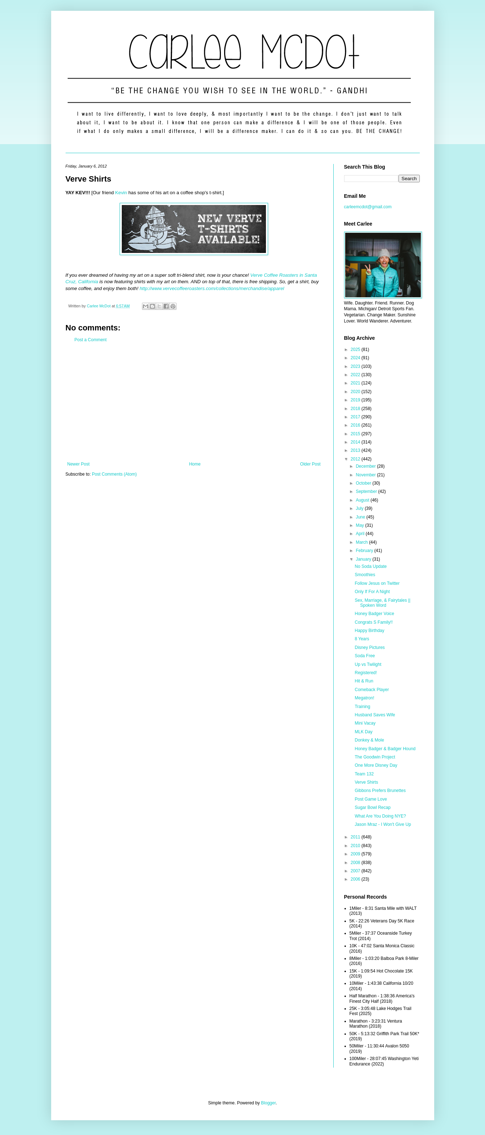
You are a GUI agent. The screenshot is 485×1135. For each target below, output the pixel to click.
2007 (356, 870)
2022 (356, 374)
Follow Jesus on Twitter (377, 583)
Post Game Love (371, 799)
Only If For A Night (372, 591)
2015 (356, 433)
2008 (356, 862)
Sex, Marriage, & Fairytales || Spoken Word (382, 603)
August (363, 500)
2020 (356, 391)
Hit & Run (364, 681)
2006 (356, 879)
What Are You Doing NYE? (380, 816)
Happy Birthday (369, 630)
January (364, 559)
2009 (356, 853)
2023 (356, 366)
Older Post (310, 464)
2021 (356, 383)
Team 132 (364, 773)
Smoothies (365, 574)
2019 (356, 399)
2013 (356, 450)
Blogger (268, 1102)
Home (195, 464)
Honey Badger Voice (374, 613)
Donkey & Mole (369, 740)
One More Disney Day (376, 765)
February (365, 550)
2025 (356, 349)
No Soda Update (371, 566)
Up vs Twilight (368, 664)
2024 (356, 357)
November (366, 474)
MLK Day (363, 731)
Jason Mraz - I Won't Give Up (383, 824)
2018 (356, 408)
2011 (356, 837)
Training (362, 706)
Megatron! (364, 697)
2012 (356, 459)
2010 (356, 845)
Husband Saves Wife (375, 714)
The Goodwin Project (375, 757)
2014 (356, 442)
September (367, 491)
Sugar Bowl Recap (372, 807)
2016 (356, 425)
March (362, 542)
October (364, 483)
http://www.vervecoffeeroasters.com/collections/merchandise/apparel (212, 288)
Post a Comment (91, 339)
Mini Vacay (365, 723)
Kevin (121, 192)
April (360, 533)
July (360, 508)
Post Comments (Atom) (114, 474)
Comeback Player (372, 689)
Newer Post (78, 464)
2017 (356, 416)
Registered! (366, 672)
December (366, 466)
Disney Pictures (369, 647)
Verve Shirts (366, 782)
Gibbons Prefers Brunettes (380, 790)
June (361, 517)
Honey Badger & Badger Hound (385, 748)
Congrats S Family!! (373, 622)
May (360, 525)
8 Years (362, 638)
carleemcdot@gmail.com (368, 206)
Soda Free (365, 655)
